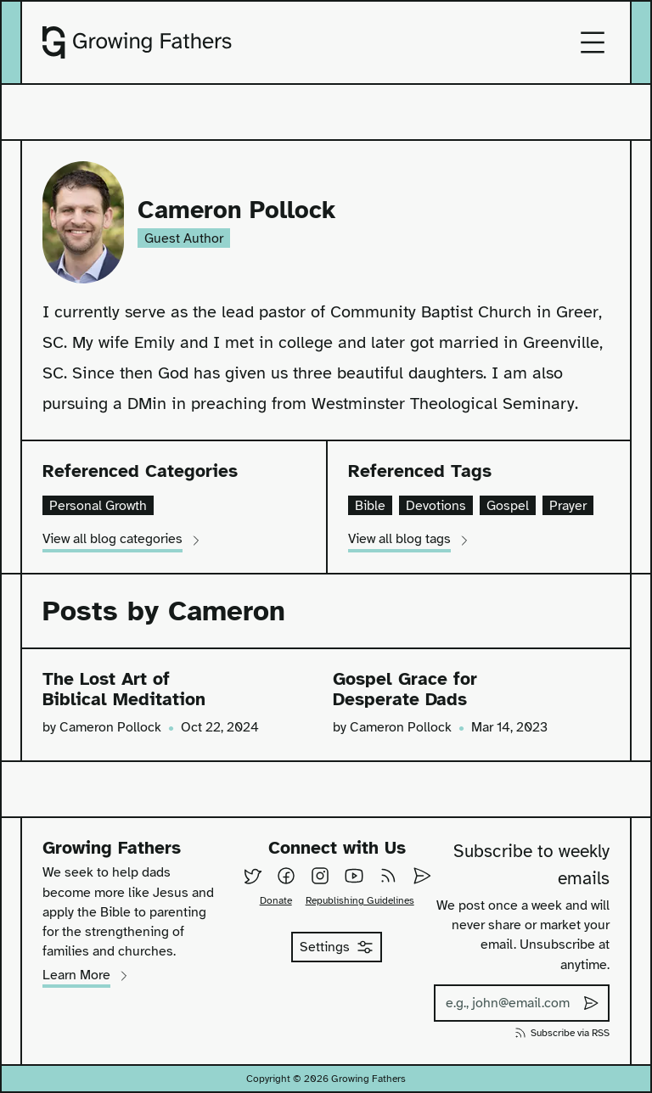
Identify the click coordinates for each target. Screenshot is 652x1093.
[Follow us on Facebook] (286, 875)
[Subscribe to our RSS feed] (388, 875)
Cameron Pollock (236, 211)
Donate (276, 900)
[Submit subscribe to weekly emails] (590, 1003)
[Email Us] (422, 875)
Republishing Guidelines (360, 900)
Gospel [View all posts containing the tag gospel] (507, 505)
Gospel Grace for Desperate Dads (405, 690)
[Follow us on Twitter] (252, 875)
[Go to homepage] (137, 42)
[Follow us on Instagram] (320, 875)
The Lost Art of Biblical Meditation (123, 690)
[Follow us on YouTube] (354, 875)
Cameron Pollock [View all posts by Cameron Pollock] (110, 727)
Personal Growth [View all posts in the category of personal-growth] (98, 505)
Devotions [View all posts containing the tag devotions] (436, 505)
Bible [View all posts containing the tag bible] (370, 505)
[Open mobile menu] (593, 42)
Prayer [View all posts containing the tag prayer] (568, 505)
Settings (337, 947)
